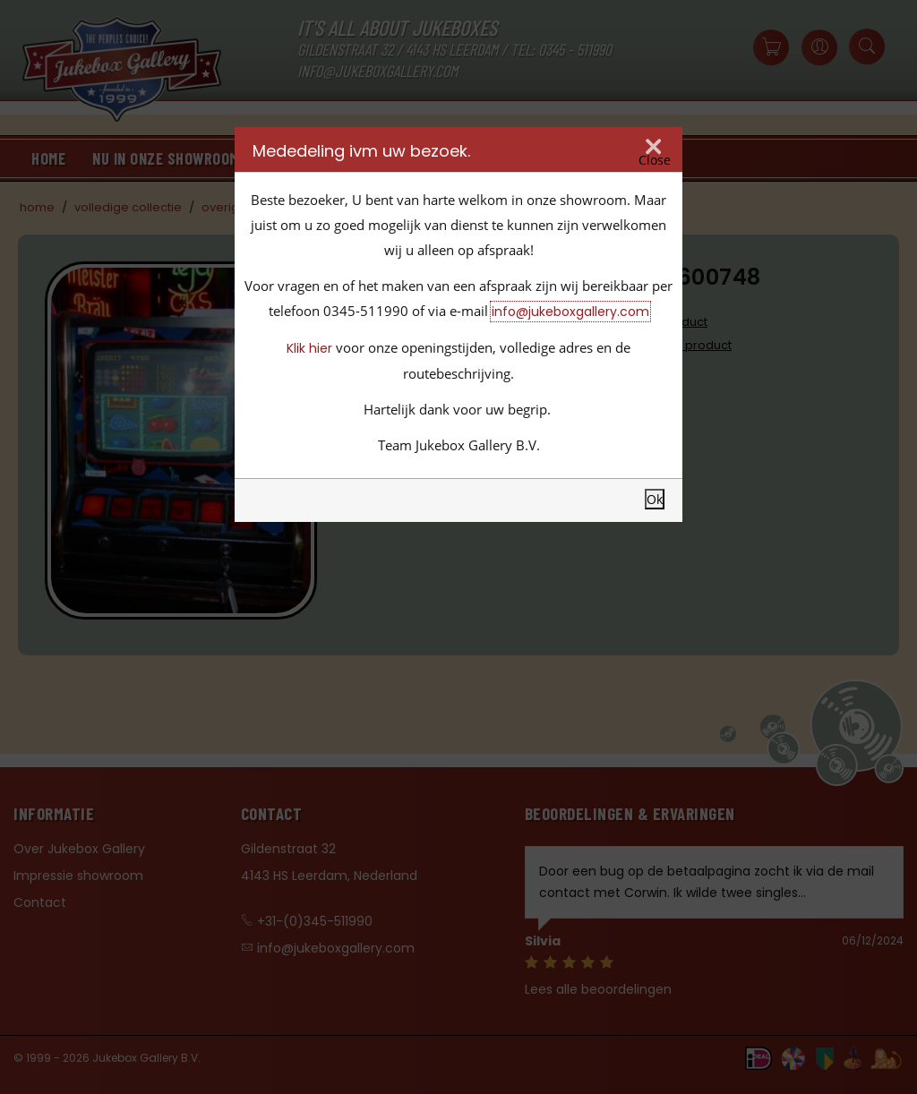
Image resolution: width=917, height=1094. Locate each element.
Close (654, 160)
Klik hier (309, 348)
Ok (655, 499)
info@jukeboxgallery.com (570, 312)
